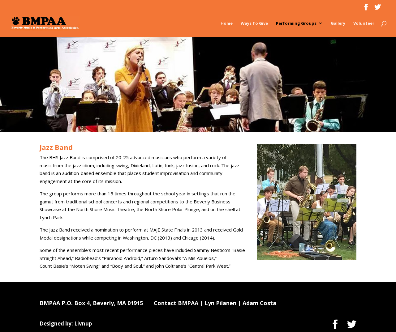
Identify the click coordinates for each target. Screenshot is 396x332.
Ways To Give (254, 23)
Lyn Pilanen (220, 303)
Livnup (83, 323)
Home (227, 23)
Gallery (338, 23)
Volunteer (363, 23)
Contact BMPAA (176, 303)
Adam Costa (259, 303)
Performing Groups (296, 23)
